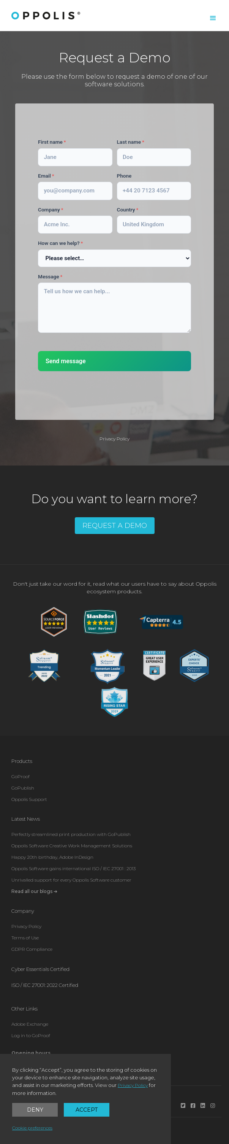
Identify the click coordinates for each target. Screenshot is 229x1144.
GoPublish (22, 788)
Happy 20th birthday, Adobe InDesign (52, 857)
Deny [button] (35, 1109)
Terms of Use (25, 938)
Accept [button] (87, 1109)
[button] (213, 18)
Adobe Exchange (29, 1024)
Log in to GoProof (30, 1035)
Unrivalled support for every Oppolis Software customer (71, 880)
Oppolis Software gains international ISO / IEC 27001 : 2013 (73, 868)
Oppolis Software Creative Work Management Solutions (71, 845)
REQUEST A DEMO (114, 525)
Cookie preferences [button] (32, 1128)
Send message (66, 361)
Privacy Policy (114, 439)
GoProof (20, 776)
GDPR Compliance (31, 949)
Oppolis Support (29, 799)
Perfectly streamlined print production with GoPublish (71, 834)
